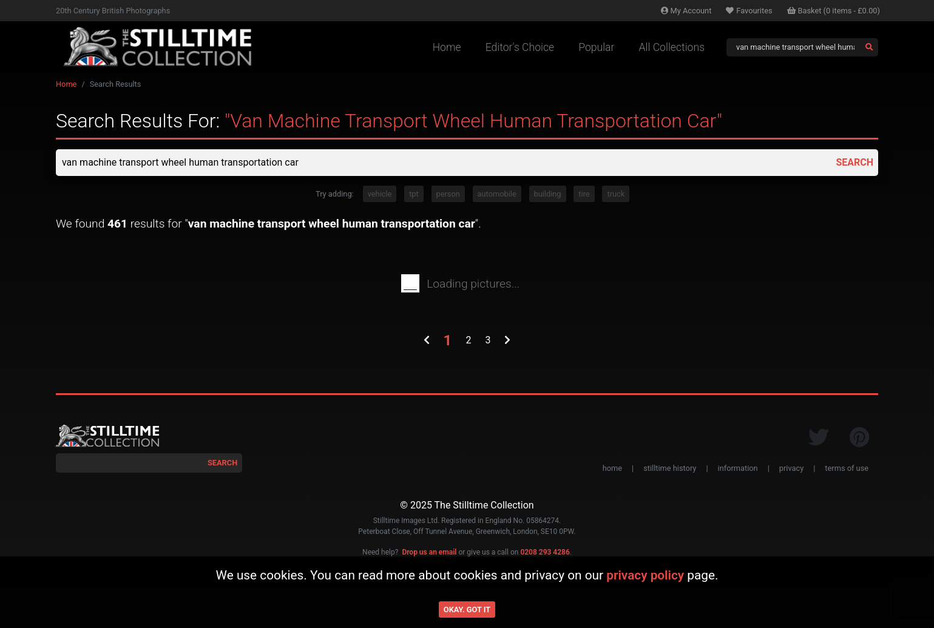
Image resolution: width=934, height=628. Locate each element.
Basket (834, 10)
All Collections (671, 47)
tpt (414, 193)
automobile (497, 193)
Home (447, 47)
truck (615, 193)
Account (686, 10)
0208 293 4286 (544, 552)
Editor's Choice (520, 47)
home (612, 468)
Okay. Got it (467, 609)
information (738, 468)
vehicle (380, 193)
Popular (596, 47)
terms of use (846, 468)
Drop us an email (429, 552)
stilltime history (669, 468)
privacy (791, 468)
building (547, 193)
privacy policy (645, 575)
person (448, 193)
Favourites (749, 10)
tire (583, 193)
